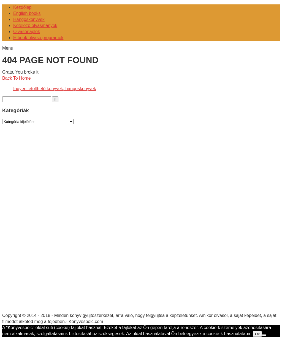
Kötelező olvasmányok (35, 25)
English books (27, 13)
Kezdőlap (22, 7)
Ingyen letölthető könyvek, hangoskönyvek (54, 88)
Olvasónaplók (26, 31)
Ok (257, 334)
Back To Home (16, 78)
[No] (264, 335)
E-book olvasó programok (38, 37)
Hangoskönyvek (29, 19)
